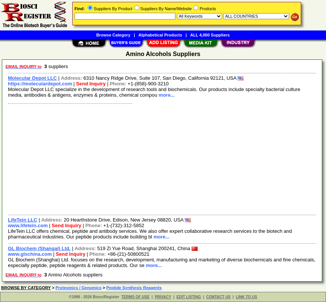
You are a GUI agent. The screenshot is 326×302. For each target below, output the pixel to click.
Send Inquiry (91, 84)
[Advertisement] (162, 158)
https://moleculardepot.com (40, 84)
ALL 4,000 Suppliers (210, 35)
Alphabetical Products (160, 35)
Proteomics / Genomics (78, 287)
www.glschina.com (30, 254)
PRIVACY (163, 297)
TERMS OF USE (135, 297)
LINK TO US (246, 297)
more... (166, 95)
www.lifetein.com (28, 225)
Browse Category (113, 35)
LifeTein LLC (22, 220)
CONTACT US (218, 297)
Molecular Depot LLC (32, 78)
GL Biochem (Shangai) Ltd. (39, 248)
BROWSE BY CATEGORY (26, 287)
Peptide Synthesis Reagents (133, 287)
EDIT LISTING (189, 297)
